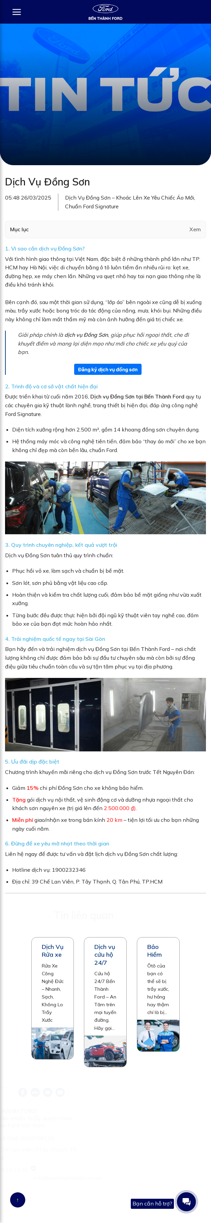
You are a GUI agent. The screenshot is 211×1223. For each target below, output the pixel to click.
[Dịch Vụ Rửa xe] (53, 1043)
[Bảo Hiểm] (158, 1035)
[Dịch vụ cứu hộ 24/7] (105, 1051)
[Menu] (13, 11)
